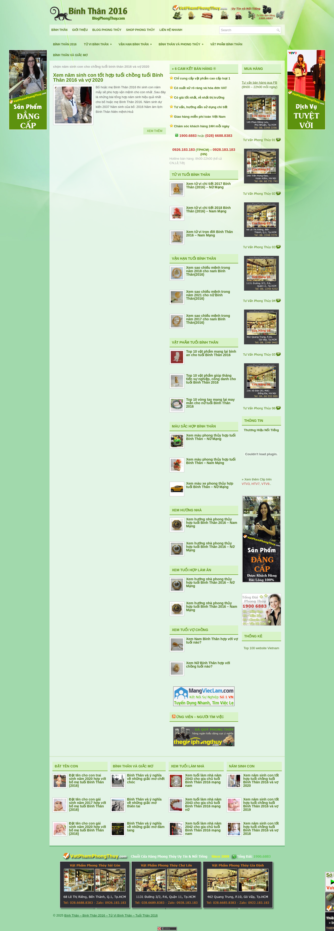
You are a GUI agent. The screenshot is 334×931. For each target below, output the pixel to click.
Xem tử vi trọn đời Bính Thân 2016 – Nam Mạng (209, 233)
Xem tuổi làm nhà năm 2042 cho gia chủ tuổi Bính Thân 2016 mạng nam (203, 828)
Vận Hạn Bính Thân (137, 42)
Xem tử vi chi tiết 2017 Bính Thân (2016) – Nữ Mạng (208, 185)
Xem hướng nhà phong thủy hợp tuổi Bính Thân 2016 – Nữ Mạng (210, 546)
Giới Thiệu (80, 30)
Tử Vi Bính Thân (99, 42)
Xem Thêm (154, 131)
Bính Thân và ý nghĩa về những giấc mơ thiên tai (144, 802)
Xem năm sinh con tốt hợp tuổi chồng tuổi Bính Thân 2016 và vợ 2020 (108, 77)
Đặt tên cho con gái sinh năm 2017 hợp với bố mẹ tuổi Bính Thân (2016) (87, 804)
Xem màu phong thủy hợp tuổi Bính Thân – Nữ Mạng (211, 437)
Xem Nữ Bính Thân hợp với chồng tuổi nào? (208, 664)
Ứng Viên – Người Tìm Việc (200, 717)
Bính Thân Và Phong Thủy (183, 42)
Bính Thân (59, 30)
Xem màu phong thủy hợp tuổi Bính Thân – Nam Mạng (211, 461)
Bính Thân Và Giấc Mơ (70, 55)
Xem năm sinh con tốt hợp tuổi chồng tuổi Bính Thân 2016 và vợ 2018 (261, 828)
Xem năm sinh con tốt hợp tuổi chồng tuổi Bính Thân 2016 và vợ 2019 (261, 804)
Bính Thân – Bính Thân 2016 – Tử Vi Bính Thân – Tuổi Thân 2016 (111, 915)
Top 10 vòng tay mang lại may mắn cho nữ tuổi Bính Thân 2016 (210, 403)
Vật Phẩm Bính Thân (226, 44)
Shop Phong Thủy (140, 30)
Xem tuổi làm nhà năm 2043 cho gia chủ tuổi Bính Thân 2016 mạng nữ (203, 804)
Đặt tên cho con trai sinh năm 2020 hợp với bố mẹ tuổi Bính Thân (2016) (87, 780)
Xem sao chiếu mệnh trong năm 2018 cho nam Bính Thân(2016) (208, 271)
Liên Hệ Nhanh (171, 30)
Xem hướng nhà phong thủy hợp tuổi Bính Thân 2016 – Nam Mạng (211, 522)
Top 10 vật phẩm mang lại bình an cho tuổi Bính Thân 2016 (211, 353)
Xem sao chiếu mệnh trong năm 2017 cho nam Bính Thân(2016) (208, 319)
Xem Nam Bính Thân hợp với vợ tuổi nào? (212, 640)
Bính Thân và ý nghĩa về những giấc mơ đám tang (146, 826)
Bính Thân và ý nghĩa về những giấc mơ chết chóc (146, 778)
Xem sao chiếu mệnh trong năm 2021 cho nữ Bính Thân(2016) (208, 295)
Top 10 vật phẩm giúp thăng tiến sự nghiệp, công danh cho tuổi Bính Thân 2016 (211, 379)
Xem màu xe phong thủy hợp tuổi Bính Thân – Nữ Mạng (209, 485)
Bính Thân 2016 (65, 44)
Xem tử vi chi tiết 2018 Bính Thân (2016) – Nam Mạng (208, 209)
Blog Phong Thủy (106, 30)
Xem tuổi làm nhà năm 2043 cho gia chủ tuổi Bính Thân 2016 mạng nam (203, 780)
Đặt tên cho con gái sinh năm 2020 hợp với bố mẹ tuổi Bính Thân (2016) (87, 828)
